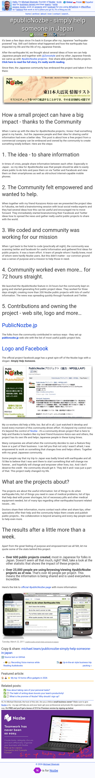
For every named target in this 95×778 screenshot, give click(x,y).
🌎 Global (67, 2)
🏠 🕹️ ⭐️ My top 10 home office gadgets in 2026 (24, 678)
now (50, 14)
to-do (59, 2)
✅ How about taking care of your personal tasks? (26, 690)
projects (38, 7)
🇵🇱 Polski (77, 2)
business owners (28, 4)
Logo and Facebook (25, 348)
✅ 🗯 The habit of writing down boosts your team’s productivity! (33, 693)
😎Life (48, 35)
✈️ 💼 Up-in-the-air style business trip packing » (74, 664)
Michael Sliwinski (30, 2)
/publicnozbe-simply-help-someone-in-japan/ (42, 642)
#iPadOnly (73, 7)
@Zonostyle (48, 55)
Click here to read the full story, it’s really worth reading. (33, 62)
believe (19, 9)
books (23, 7)
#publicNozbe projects (34, 58)
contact (56, 14)
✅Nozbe (36, 35)
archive (35, 14)
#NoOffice (86, 7)
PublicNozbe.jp (19, 325)
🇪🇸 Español (87, 2)
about (43, 14)
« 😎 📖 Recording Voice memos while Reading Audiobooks (21, 664)
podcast (52, 7)
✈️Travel (59, 35)
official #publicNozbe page (36, 587)
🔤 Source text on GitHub (13, 657)
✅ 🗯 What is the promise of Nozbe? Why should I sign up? (31, 696)
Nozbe (52, 2)
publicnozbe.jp (10, 337)
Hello (15, 2)
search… (66, 14)
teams (48, 4)
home (28, 14)
